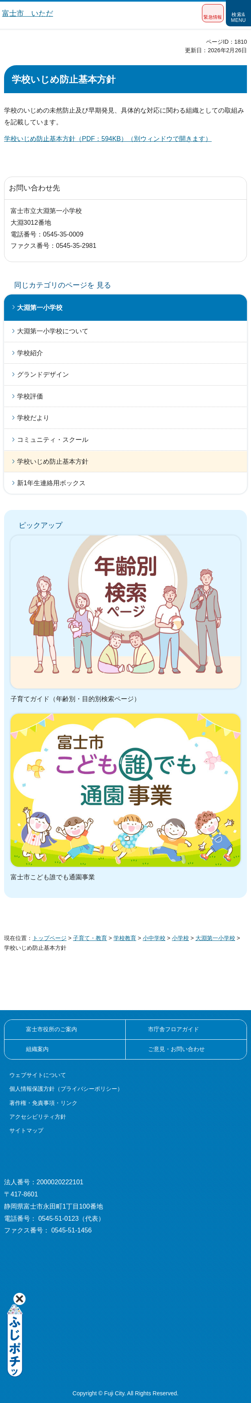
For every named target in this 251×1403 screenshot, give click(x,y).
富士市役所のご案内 (51, 1029)
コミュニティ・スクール (52, 439)
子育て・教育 (90, 938)
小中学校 (154, 938)
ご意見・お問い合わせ (176, 1049)
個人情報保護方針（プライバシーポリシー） (66, 1088)
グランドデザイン (43, 374)
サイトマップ (26, 1130)
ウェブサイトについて (37, 1075)
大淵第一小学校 (39, 307)
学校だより (33, 417)
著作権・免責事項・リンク (43, 1103)
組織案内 (37, 1049)
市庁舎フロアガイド (173, 1029)
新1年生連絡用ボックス (51, 483)
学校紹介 (30, 353)
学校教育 (125, 938)
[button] (213, 13)
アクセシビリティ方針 (37, 1116)
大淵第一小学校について (52, 331)
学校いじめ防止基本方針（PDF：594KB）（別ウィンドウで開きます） (108, 138)
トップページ (49, 938)
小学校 (180, 938)
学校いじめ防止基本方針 (52, 461)
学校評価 (30, 396)
